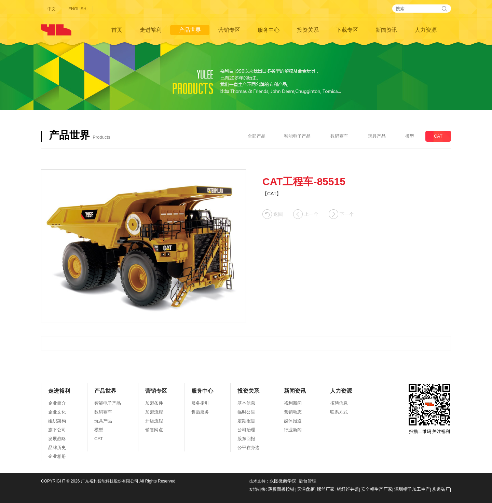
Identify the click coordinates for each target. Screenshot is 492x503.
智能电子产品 (297, 136)
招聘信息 (339, 403)
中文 (51, 8)
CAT (438, 136)
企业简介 (57, 403)
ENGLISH (77, 8)
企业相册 (57, 456)
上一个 (305, 214)
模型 (409, 136)
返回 (272, 214)
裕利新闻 (293, 403)
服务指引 (200, 403)
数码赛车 (339, 136)
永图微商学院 (283, 481)
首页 (116, 30)
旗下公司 (57, 429)
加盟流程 (154, 412)
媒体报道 (293, 420)
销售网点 (154, 429)
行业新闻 (293, 429)
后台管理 (307, 481)
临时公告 (246, 412)
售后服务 (200, 412)
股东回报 (246, 438)
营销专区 (229, 30)
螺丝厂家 (325, 489)
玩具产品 (377, 136)
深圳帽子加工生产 (412, 489)
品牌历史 (57, 447)
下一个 (341, 214)
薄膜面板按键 (281, 489)
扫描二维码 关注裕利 (429, 408)
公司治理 (246, 429)
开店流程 (154, 420)
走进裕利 (151, 30)
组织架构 (57, 420)
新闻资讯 (386, 30)
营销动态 (293, 412)
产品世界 (190, 30)
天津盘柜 (306, 489)
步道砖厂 (441, 489)
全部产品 (256, 136)
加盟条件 (154, 403)
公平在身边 (248, 447)
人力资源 (426, 30)
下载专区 (347, 30)
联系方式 (339, 412)
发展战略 (57, 438)
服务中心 (268, 30)
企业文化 (57, 412)
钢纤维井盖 (348, 489)
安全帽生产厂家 (376, 489)
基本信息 (246, 403)
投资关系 (308, 30)
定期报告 (246, 420)
